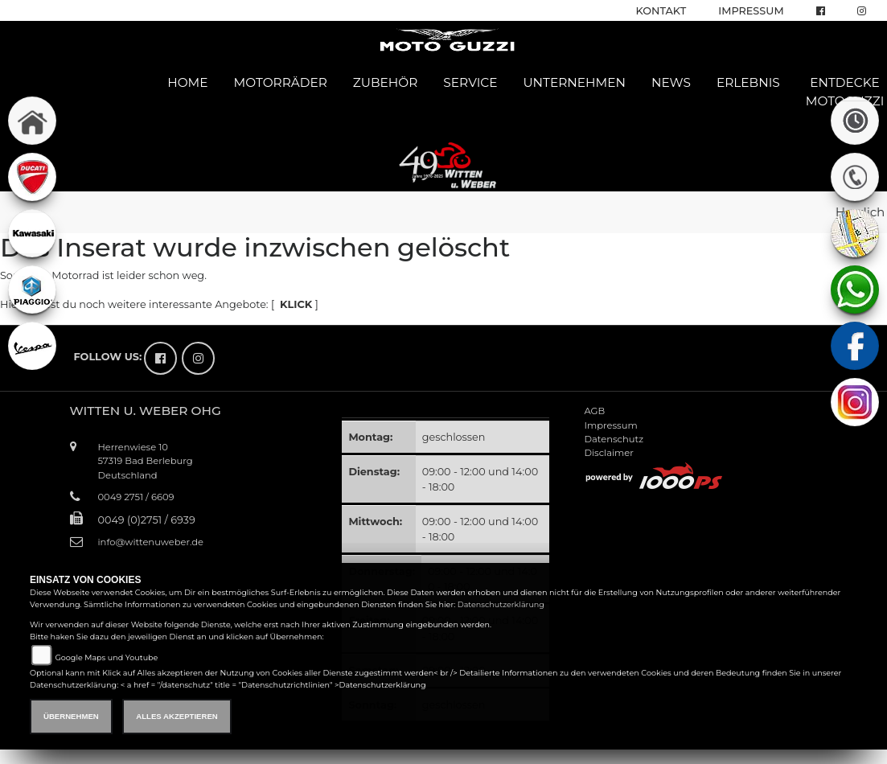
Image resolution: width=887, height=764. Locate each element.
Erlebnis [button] (748, 82)
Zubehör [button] (385, 82)
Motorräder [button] (280, 82)
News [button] (671, 82)
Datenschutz (613, 439)
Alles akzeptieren (176, 716)
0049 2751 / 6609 (136, 497)
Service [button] (470, 82)
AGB (594, 411)
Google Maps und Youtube (106, 657)
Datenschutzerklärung (501, 604)
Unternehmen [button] (574, 82)
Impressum (750, 11)
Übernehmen (71, 716)
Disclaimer (608, 452)
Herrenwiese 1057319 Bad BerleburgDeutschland (145, 461)
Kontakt (661, 11)
